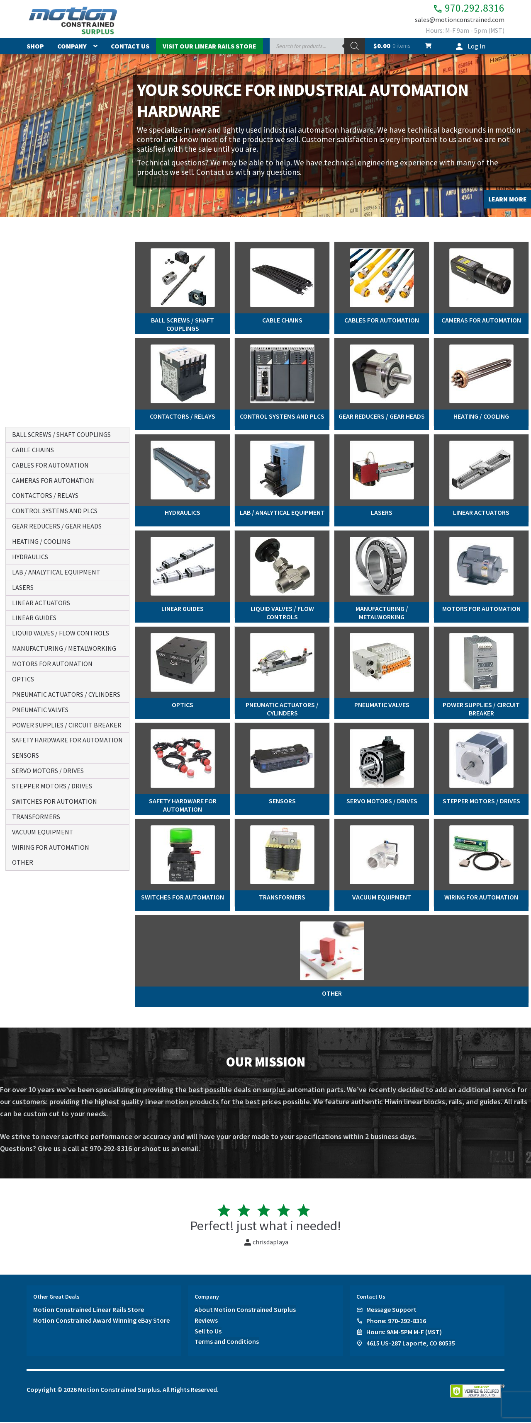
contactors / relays (45, 495)
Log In (476, 47)
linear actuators (41, 603)
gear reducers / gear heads (57, 526)
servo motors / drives (48, 770)
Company (72, 47)
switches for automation (54, 801)
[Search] (354, 47)
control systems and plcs (54, 511)
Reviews (206, 1321)
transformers (36, 816)
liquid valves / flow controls (60, 633)
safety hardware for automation (67, 740)
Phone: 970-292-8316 (396, 1321)
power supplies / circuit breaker (67, 725)
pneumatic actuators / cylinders (66, 694)
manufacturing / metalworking (64, 648)
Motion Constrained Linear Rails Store (88, 1310)
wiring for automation (50, 847)
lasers (23, 587)
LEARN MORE (507, 200)
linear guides (34, 617)
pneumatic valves (40, 709)
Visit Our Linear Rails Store (209, 47)
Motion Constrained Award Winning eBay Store (101, 1321)
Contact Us (130, 47)
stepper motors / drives (52, 786)
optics (23, 679)
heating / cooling (41, 541)
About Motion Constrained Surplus (245, 1310)
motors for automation (52, 663)
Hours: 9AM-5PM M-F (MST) (404, 1332)
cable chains (33, 450)
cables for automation (50, 465)
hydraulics (30, 557)
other (22, 862)
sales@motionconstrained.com (459, 21)
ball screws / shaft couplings (61, 434)
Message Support (391, 1310)
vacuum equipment (42, 832)
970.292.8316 (461, 8)
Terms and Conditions (227, 1342)
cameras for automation (53, 480)
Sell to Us (208, 1332)
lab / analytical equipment (56, 572)
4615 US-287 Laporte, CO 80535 (410, 1344)
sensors (25, 755)
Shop (35, 47)
